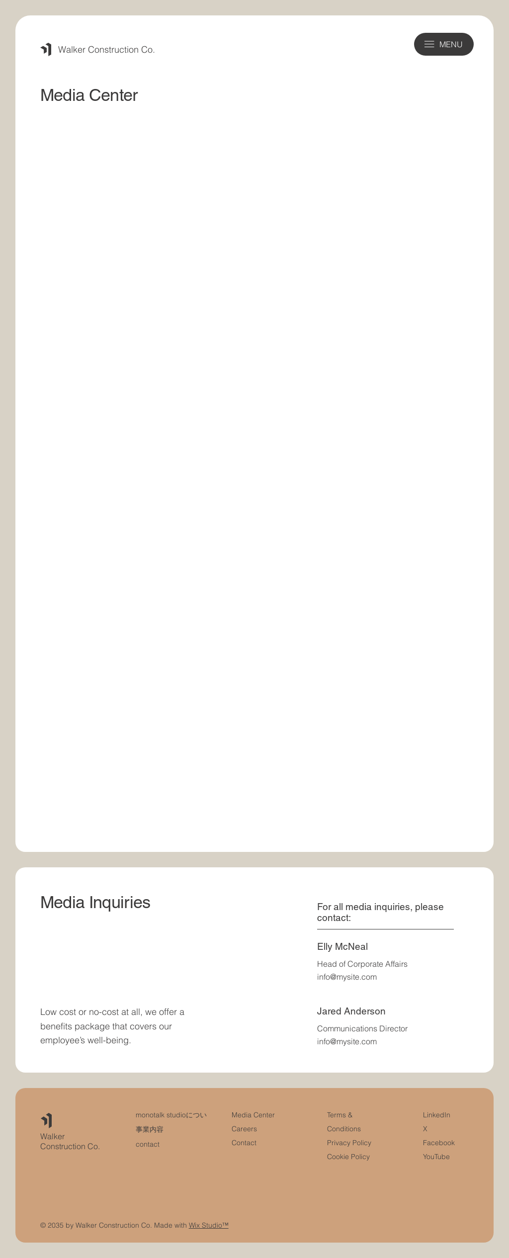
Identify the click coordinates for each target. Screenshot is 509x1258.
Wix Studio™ (209, 1225)
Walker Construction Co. (106, 49)
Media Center (253, 1114)
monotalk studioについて (175, 1114)
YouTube (436, 1156)
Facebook (439, 1142)
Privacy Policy (349, 1142)
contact (148, 1144)
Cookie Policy (348, 1156)
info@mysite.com (347, 977)
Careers (244, 1128)
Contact (244, 1142)
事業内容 (150, 1129)
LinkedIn (436, 1114)
